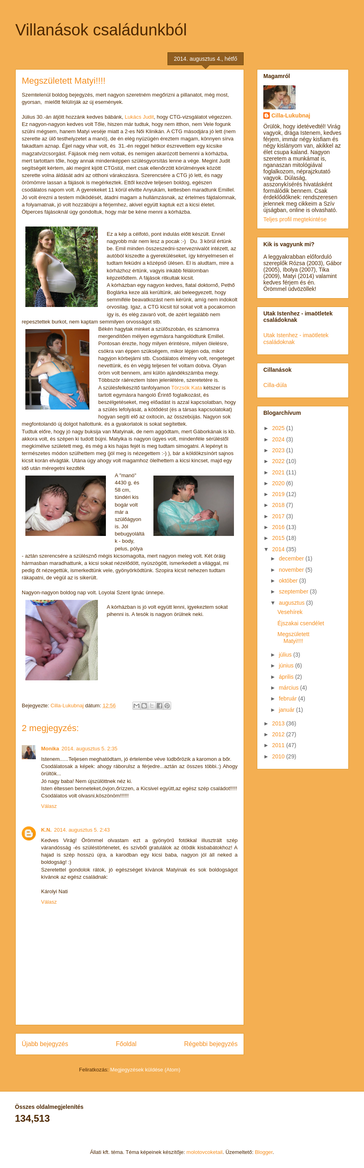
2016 (279, 527)
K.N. (46, 830)
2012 (279, 734)
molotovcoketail (204, 1152)
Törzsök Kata (186, 388)
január (287, 710)
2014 (279, 549)
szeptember (294, 591)
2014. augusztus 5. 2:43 (82, 830)
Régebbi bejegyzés (211, 1043)
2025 (279, 428)
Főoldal (126, 1043)
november (292, 569)
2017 (279, 516)
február (288, 698)
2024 (279, 439)
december (292, 558)
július (286, 654)
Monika (50, 749)
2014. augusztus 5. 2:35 (90, 749)
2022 (279, 461)
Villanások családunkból (101, 30)
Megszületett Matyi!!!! (293, 637)
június (287, 665)
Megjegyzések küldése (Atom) (145, 1070)
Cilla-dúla (275, 385)
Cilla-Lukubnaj (290, 115)
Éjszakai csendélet (300, 623)
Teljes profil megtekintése (295, 219)
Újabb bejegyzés (45, 1043)
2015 (279, 538)
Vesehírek (289, 612)
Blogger (264, 1152)
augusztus (292, 602)
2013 (279, 723)
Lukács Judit (138, 117)
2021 (279, 472)
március (289, 687)
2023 (279, 450)
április (287, 677)
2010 (279, 756)
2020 (279, 483)
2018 (279, 505)
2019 (279, 494)
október (289, 580)
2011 (279, 745)
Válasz (49, 806)
